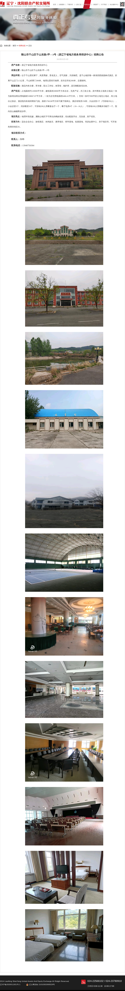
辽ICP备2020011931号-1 (10, 984)
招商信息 (22, 46)
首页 (14, 46)
